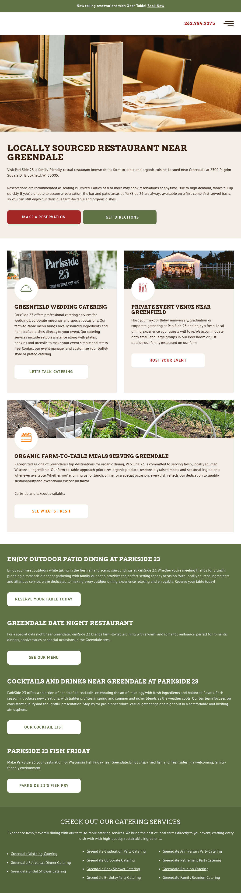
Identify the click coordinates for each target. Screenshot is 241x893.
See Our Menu (44, 657)
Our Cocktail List (44, 727)
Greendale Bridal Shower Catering (38, 871)
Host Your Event (168, 360)
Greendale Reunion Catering (186, 868)
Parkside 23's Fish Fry (44, 785)
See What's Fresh (51, 511)
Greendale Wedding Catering (34, 853)
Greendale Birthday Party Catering (114, 877)
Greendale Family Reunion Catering (191, 877)
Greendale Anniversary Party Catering (192, 851)
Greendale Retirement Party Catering (192, 860)
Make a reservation (44, 217)
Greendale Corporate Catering (111, 860)
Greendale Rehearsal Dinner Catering (41, 862)
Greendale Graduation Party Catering (116, 851)
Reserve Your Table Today (44, 599)
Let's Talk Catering (51, 371)
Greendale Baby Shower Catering (113, 868)
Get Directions (120, 217)
